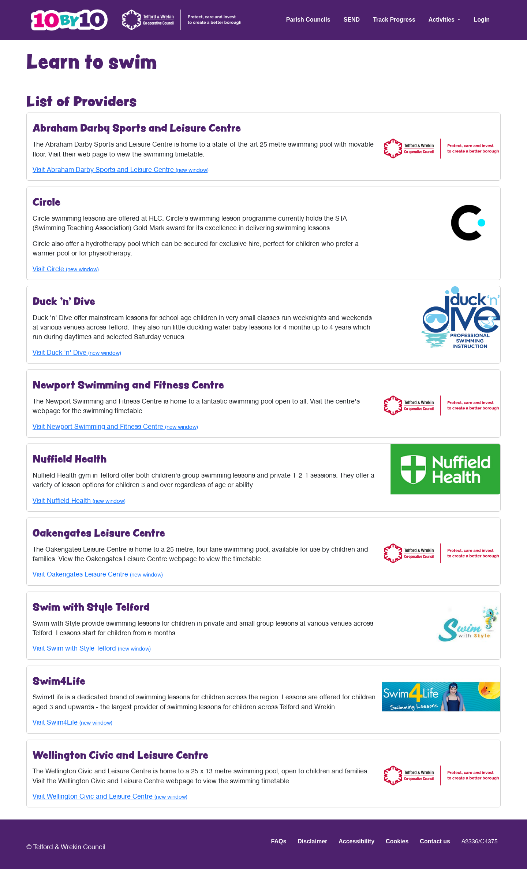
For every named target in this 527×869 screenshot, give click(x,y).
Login (482, 19)
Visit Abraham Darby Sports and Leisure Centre (121, 169)
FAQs (279, 841)
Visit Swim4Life (72, 722)
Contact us (435, 841)
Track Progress (394, 19)
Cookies (397, 841)
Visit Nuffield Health (79, 500)
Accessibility (356, 841)
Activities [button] (442, 19)
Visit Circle (66, 269)
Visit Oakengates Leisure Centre (98, 574)
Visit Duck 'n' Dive (77, 352)
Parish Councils (308, 19)
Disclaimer (312, 841)
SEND (352, 19)
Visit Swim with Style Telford (92, 648)
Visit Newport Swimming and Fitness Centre (115, 426)
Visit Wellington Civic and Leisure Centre (110, 796)
